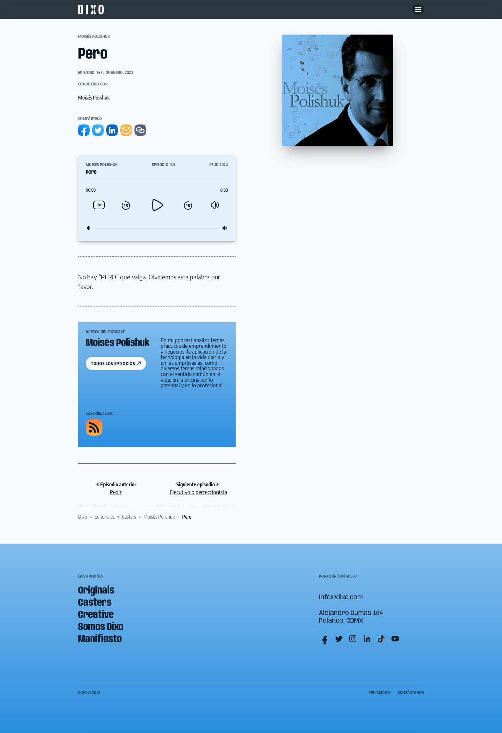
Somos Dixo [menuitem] (100, 627)
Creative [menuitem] (96, 615)
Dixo (82, 517)
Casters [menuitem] (94, 603)
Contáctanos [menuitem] (411, 692)
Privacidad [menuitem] (379, 692)
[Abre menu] (418, 9)
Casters (129, 517)
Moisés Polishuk (94, 36)
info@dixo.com (341, 597)
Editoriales (104, 517)
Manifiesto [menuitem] (100, 639)
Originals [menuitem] (96, 591)
